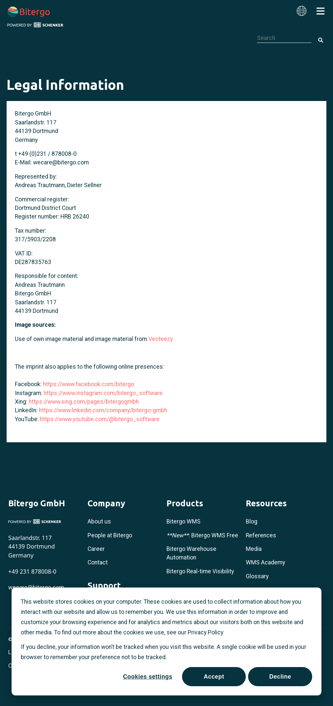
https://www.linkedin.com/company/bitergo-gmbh (103, 410)
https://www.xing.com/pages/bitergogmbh (84, 401)
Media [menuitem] (254, 549)
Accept (214, 676)
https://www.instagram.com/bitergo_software (103, 393)
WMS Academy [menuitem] (265, 562)
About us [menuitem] (99, 521)
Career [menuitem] (96, 549)
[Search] (320, 40)
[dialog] (166, 641)
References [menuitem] (261, 535)
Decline (280, 676)
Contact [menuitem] (98, 562)
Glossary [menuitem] (257, 576)
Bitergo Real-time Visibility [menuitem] (200, 571)
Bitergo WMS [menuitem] (183, 521)
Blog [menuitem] (251, 521)
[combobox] (284, 38)
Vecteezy (160, 339)
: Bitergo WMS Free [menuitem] (202, 535)
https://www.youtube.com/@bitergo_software (100, 419)
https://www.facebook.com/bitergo (88, 384)
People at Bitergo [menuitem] (110, 535)
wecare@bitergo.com (61, 162)
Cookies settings (147, 676)
